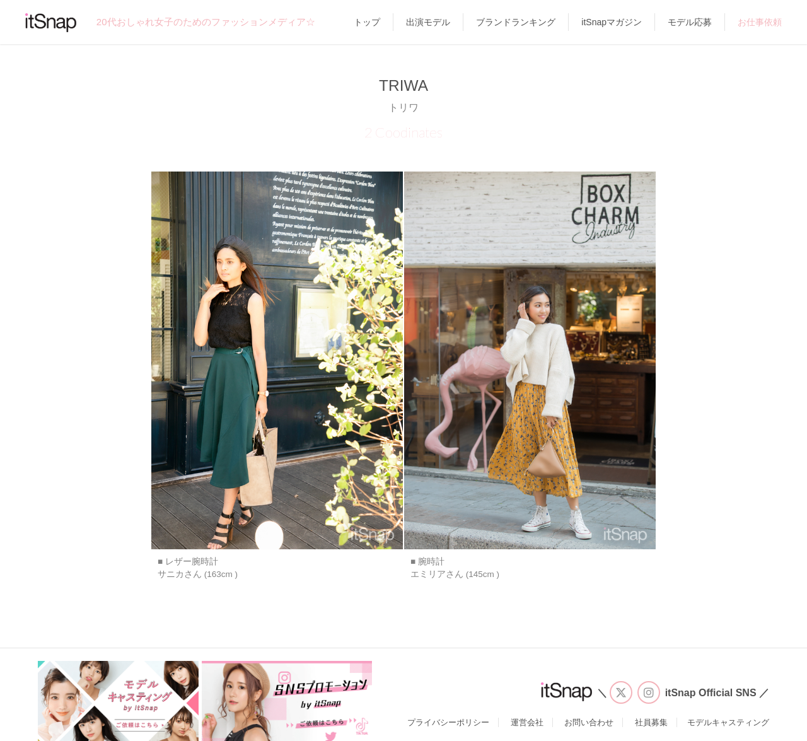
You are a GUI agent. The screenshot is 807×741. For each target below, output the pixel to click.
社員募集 (651, 722)
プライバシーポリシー (448, 722)
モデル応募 (690, 22)
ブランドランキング (515, 22)
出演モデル (428, 22)
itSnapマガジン (611, 22)
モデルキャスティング (728, 722)
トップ (367, 22)
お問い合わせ (588, 722)
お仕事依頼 (760, 22)
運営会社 (527, 722)
